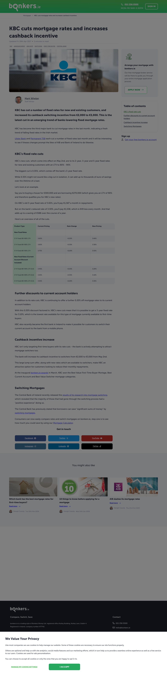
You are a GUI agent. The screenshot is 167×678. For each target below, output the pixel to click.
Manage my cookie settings (24, 667)
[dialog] (83, 339)
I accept (64, 667)
